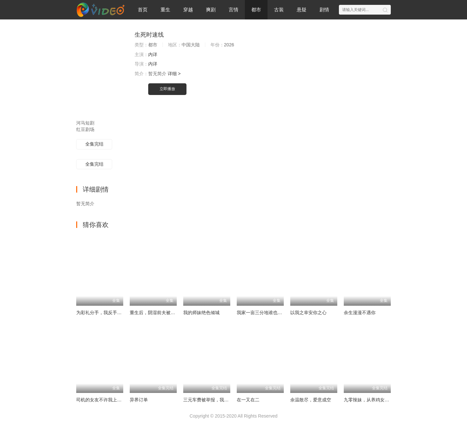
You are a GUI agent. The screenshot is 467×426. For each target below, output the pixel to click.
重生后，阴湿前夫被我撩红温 (159, 312)
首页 (143, 9)
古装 (279, 9)
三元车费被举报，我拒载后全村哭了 (219, 399)
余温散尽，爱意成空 (310, 399)
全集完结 (94, 144)
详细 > (174, 73)
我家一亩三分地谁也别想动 (264, 312)
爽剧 (211, 9)
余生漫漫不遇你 (360, 312)
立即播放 (167, 89)
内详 (152, 54)
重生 (165, 9)
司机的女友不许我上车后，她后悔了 (112, 399)
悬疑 (301, 9)
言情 (233, 9)
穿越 (188, 9)
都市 (256, 9)
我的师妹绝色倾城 (201, 312)
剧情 (324, 9)
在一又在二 (248, 399)
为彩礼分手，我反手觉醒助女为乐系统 (114, 312)
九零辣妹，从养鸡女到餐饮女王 (375, 399)
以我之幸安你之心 (308, 312)
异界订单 (139, 399)
